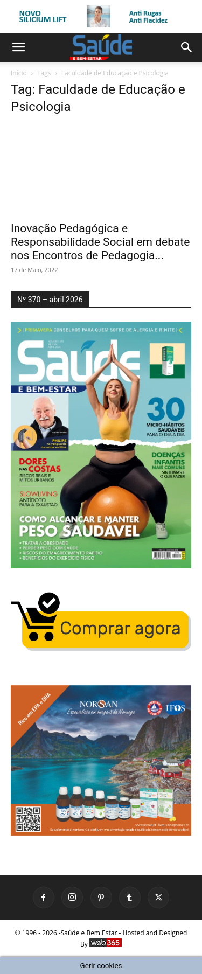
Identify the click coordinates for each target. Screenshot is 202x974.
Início (19, 73)
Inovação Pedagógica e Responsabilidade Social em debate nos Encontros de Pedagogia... (100, 242)
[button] (18, 47)
